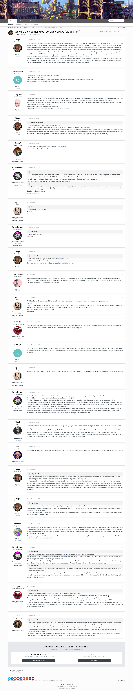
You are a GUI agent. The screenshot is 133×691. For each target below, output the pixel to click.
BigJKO (18, 202)
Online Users (34, 24)
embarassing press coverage (57, 413)
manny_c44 (17, 94)
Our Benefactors (17, 72)
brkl (17, 447)
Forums (10, 24)
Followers (116, 31)
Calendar (18, 24)
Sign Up (120, 2)
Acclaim (65, 556)
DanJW (18, 143)
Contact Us (70, 684)
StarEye (17, 345)
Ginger (18, 34)
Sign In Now (94, 660)
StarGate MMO (62, 147)
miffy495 (17, 322)
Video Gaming (36, 34)
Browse (12, 21)
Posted (33, 39)
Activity (22, 21)
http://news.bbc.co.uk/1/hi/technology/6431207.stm (43, 75)
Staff (26, 24)
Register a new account (39, 660)
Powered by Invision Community (66, 688)
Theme (62, 684)
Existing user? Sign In (108, 2)
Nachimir (17, 524)
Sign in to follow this (106, 31)
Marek (17, 422)
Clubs (31, 21)
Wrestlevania (17, 168)
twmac (17, 615)
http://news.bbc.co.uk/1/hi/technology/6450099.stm (43, 81)
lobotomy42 (18, 274)
